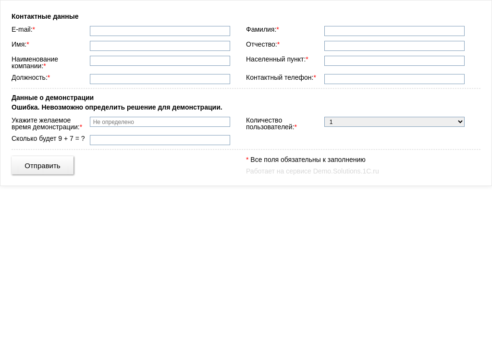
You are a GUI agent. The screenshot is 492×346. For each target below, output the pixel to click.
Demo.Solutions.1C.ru (346, 171)
